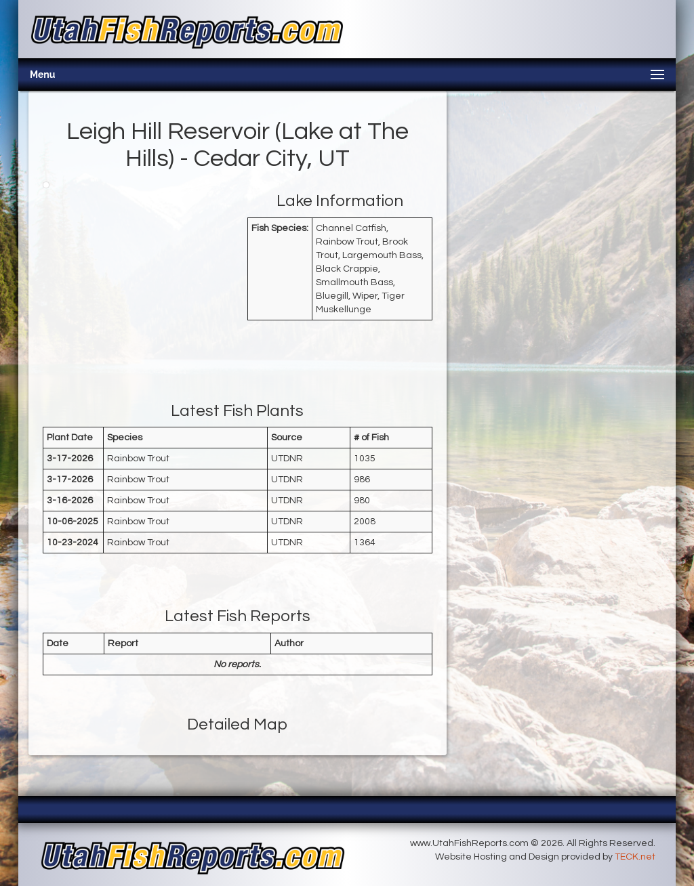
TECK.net (635, 857)
